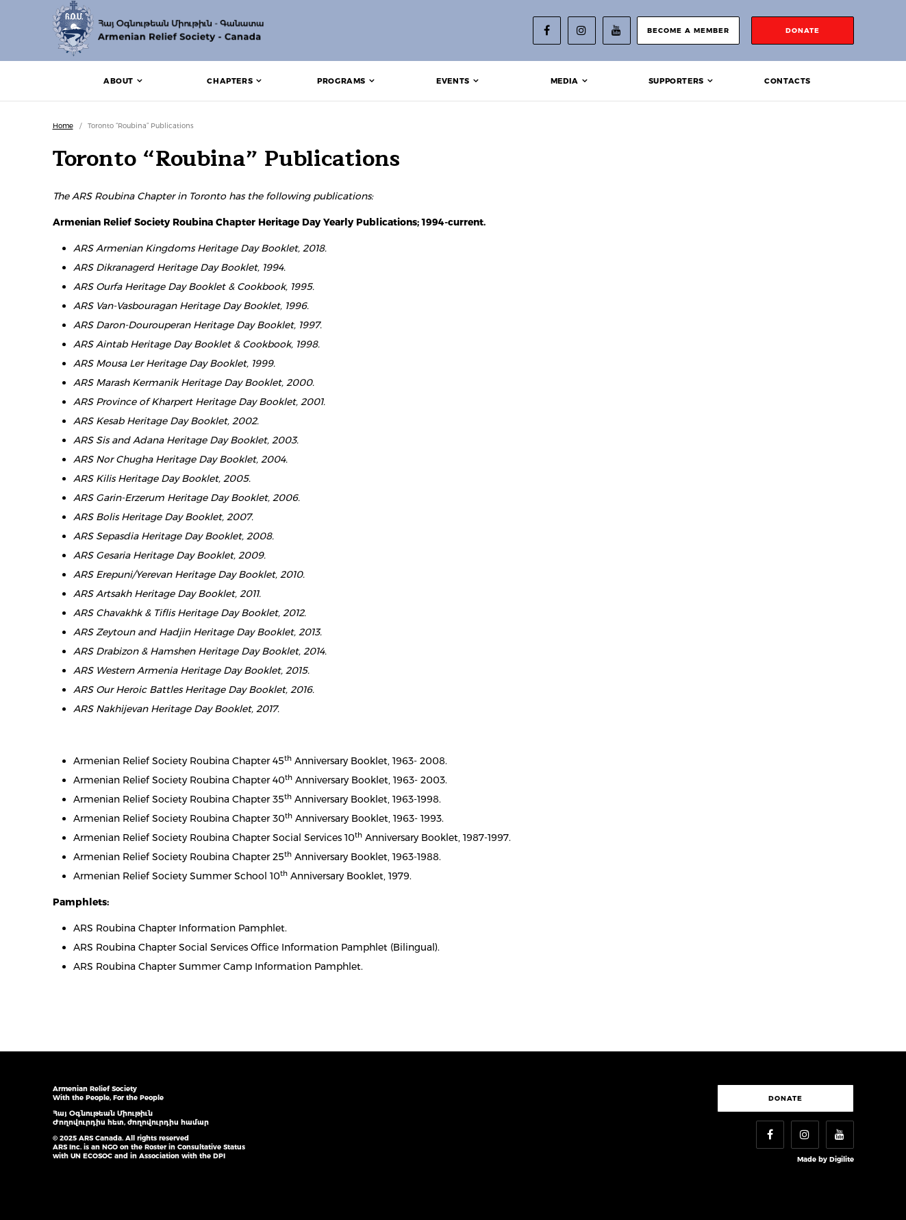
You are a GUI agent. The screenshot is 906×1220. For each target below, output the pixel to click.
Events (453, 81)
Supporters (676, 81)
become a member (688, 30)
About (118, 81)
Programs (341, 81)
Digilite (841, 1159)
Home (63, 125)
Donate (785, 1098)
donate (802, 30)
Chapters (230, 81)
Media (565, 81)
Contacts (787, 81)
